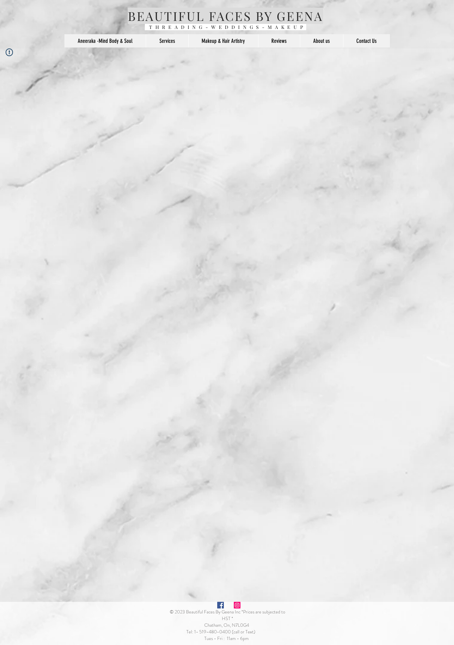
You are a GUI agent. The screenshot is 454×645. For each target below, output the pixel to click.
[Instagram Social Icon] (237, 605)
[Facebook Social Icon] (220, 605)
